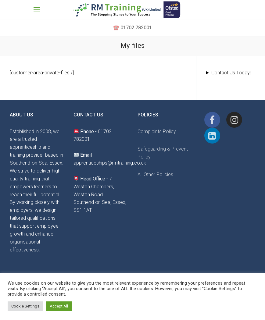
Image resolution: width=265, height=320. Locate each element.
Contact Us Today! (231, 73)
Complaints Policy (157, 131)
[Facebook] (212, 120)
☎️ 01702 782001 (132, 27)
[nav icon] (37, 9)
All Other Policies (155, 174)
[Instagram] (234, 120)
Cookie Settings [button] (25, 306)
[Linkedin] (212, 136)
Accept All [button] (59, 306)
